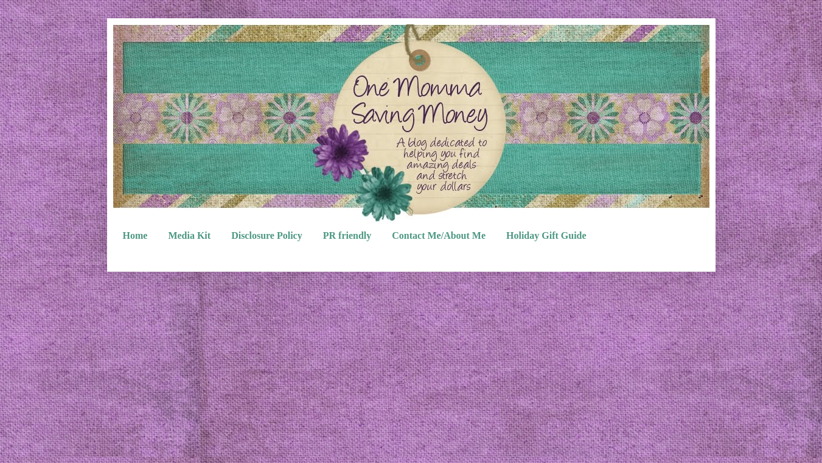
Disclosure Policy (266, 235)
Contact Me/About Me (439, 235)
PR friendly (347, 235)
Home (135, 235)
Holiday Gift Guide (546, 235)
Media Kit (189, 235)
